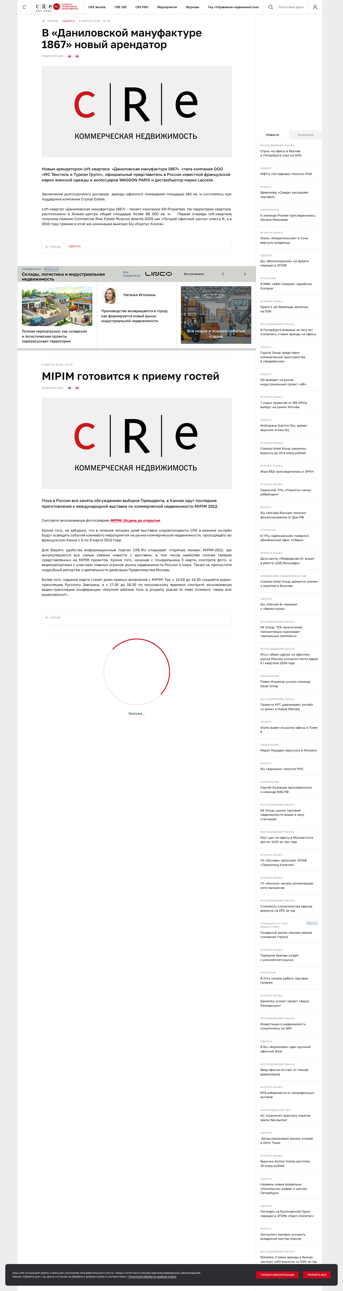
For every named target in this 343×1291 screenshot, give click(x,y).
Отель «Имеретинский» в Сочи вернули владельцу (284, 240)
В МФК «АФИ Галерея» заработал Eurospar (286, 286)
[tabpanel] (289, 715)
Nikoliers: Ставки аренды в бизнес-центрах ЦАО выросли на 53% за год (288, 1259)
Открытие (268, 278)
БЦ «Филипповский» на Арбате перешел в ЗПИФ (284, 263)
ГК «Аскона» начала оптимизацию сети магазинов (286, 885)
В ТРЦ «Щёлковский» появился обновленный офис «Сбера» (284, 538)
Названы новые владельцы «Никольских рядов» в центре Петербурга (283, 1188)
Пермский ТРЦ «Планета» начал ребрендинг (285, 492)
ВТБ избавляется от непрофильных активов (287, 1095)
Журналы (192, 7)
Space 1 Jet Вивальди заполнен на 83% (284, 309)
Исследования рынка (277, 145)
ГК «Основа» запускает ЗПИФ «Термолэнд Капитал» (283, 862)
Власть (266, 1228)
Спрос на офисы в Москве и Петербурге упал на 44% (280, 153)
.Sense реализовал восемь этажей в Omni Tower (286, 1141)
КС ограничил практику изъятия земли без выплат (285, 1118)
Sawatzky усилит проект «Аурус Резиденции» (285, 1003)
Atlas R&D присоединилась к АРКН (287, 471)
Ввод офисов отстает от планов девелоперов (284, 1072)
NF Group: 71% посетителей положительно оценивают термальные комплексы (281, 631)
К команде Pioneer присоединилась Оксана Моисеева (287, 217)
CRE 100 (121, 7)
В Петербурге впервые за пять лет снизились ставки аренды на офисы (288, 332)
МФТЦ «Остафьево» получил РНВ (286, 174)
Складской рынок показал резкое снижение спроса (286, 935)
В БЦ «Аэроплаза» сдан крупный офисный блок (285, 1049)
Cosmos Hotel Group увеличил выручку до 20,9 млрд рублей (283, 451)
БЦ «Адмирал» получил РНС (282, 769)
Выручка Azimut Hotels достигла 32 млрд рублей (285, 1163)
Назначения (269, 209)
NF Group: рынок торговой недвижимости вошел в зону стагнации (282, 814)
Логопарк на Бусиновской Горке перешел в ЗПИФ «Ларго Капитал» (287, 1213)
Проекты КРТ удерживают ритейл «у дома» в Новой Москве (286, 707)
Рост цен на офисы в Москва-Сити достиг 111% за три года (286, 840)
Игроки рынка (271, 232)
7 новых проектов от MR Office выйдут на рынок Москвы (283, 405)
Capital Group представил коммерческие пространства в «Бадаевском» (282, 357)
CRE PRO (141, 7)
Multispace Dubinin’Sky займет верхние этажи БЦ (283, 428)
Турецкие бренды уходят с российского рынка (279, 957)
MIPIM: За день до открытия (135, 520)
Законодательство (275, 1109)
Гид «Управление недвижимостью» (233, 7)
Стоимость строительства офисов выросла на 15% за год (286, 908)
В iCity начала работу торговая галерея (284, 980)
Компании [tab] (306, 135)
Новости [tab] (272, 135)
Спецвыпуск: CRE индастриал (274, 925)
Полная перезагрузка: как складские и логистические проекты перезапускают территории (54, 336)
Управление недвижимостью (283, 575)
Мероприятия (167, 7)
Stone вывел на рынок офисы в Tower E (289, 730)
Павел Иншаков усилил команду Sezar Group (285, 684)
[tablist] (289, 134)
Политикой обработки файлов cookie (152, 1276)
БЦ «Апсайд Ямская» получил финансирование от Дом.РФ (283, 515)
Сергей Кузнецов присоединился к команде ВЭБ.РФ (286, 789)
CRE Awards (97, 7)
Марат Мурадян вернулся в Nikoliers (288, 750)
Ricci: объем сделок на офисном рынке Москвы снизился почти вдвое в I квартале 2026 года (289, 658)
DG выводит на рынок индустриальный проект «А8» (283, 382)
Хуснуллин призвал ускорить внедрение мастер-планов (282, 1236)
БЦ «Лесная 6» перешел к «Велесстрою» (278, 606)
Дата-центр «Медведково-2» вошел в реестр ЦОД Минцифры (287, 561)
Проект (266, 168)
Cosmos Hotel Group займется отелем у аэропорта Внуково (289, 584)
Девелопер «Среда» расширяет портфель (284, 194)
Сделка (266, 255)
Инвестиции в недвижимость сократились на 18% (283, 1026)
